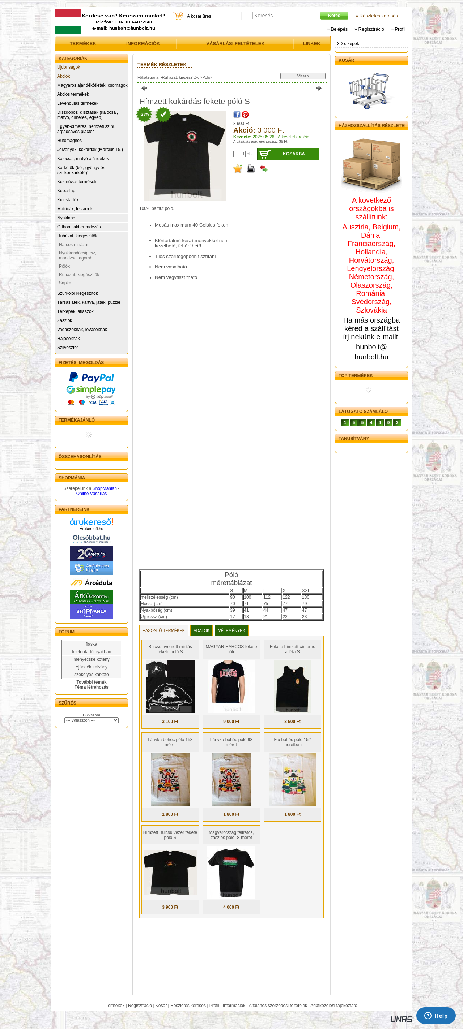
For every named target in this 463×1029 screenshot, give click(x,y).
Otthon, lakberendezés (79, 226)
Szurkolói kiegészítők (77, 293)
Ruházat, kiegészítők (77, 235)
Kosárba (294, 153)
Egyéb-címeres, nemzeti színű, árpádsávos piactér (87, 129)
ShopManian (105, 488)
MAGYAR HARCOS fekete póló (231, 649)
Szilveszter (67, 347)
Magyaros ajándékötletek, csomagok (92, 85)
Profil (214, 1005)
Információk (234, 1005)
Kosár (161, 1005)
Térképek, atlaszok (75, 311)
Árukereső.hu (91, 528)
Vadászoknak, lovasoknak (82, 329)
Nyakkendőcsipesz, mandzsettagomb (77, 255)
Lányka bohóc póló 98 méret (231, 742)
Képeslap (66, 190)
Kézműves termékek (77, 181)
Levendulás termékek (77, 103)
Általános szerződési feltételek (278, 1005)
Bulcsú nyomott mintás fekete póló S (170, 649)
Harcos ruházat (73, 244)
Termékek (115, 1005)
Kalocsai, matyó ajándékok (83, 158)
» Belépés (337, 29)
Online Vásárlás (91, 493)
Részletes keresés (188, 1005)
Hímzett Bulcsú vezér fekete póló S (170, 835)
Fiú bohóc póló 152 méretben (292, 742)
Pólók (64, 266)
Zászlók (64, 320)
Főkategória (147, 77)
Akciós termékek (73, 94)
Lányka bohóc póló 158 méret (170, 742)
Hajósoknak (68, 338)
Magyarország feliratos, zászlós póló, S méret (231, 835)
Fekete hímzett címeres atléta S (292, 649)
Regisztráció (140, 1005)
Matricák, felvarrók (75, 208)
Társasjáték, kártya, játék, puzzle (88, 302)
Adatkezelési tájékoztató (333, 1005)
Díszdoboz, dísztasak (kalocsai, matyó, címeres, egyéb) (87, 115)
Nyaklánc (66, 217)
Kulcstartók (67, 199)
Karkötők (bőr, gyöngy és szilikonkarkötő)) (81, 170)
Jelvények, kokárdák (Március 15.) (90, 149)
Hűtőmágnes (69, 140)
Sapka (65, 282)
